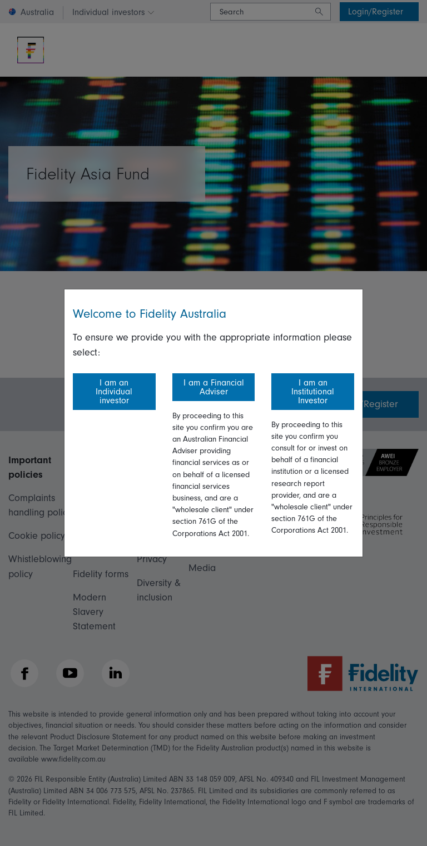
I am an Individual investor (114, 392)
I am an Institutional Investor (312, 392)
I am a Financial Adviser (213, 387)
